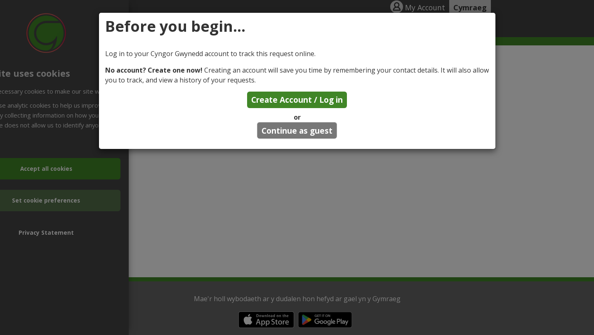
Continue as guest (297, 130)
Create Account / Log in (297, 99)
